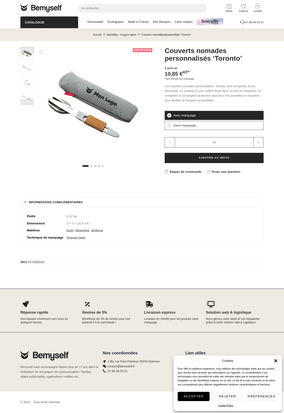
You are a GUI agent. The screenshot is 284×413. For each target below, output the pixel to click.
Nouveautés (95, 21)
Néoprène (82, 230)
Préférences (262, 396)
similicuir (97, 230)
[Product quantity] (214, 142)
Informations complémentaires (56, 202)
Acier (69, 230)
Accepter (194, 396)
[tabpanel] (93, 105)
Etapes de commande (183, 171)
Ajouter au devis (214, 157)
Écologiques (115, 21)
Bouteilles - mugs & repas (121, 34)
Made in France (138, 21)
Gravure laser (76, 237)
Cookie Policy (225, 405)
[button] (276, 361)
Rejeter (227, 396)
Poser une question (223, 172)
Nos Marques (161, 22)
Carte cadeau (183, 21)
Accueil (97, 34)
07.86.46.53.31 (251, 22)
